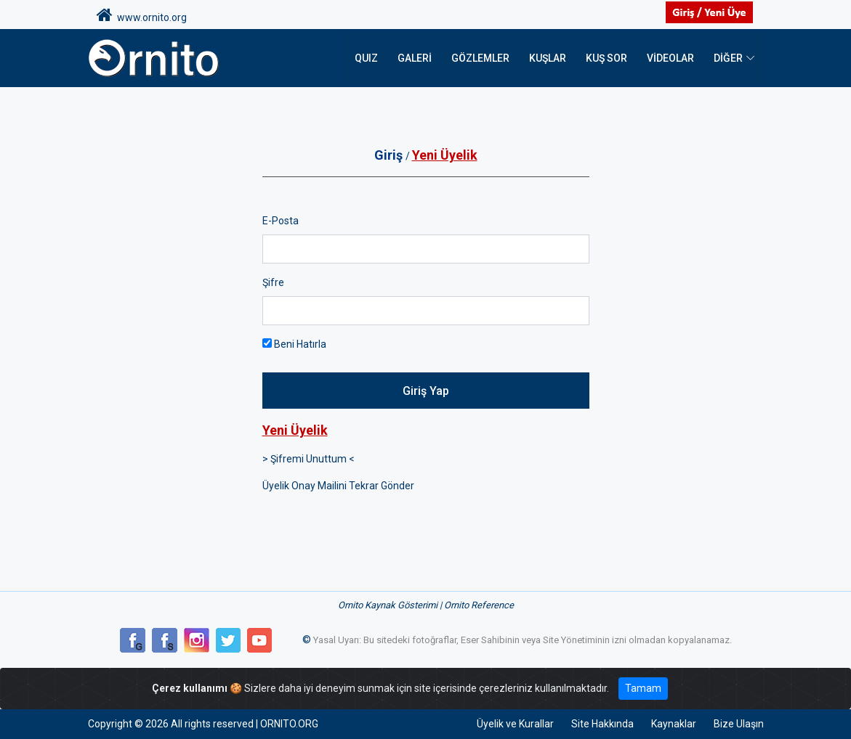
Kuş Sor (606, 58)
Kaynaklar (673, 724)
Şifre (273, 282)
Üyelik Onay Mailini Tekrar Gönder (338, 485)
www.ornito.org (142, 15)
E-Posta (280, 220)
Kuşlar (547, 58)
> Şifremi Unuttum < (308, 459)
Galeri (415, 58)
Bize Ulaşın (739, 724)
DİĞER (728, 58)
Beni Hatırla (294, 344)
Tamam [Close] (643, 688)
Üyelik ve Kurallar (515, 724)
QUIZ (366, 58)
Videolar (670, 58)
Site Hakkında (602, 724)
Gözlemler (480, 58)
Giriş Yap (426, 391)
